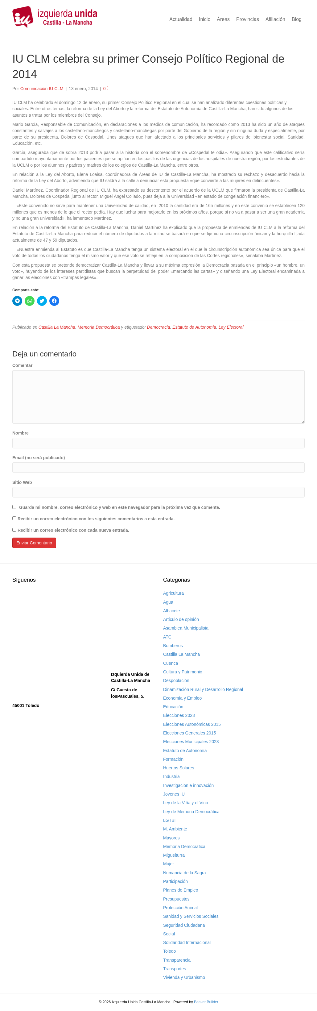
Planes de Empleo (180, 890)
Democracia (158, 327)
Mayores (171, 837)
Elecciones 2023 (179, 715)
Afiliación (275, 19)
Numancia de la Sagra (184, 872)
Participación (175, 881)
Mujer (168, 863)
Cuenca (170, 663)
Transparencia (177, 960)
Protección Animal (180, 907)
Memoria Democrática (99, 327)
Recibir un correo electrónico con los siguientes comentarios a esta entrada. (96, 518)
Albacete (171, 610)
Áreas (223, 19)
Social (169, 933)
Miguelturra (174, 855)
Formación (173, 759)
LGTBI (169, 820)
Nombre (20, 433)
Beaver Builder (206, 1002)
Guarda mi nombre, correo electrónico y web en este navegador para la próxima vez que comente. (119, 507)
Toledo (169, 951)
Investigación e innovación (188, 785)
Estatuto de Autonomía (194, 327)
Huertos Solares (178, 767)
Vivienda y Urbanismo (184, 977)
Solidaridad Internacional (187, 942)
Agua (168, 602)
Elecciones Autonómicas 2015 (192, 724)
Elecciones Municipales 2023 (191, 741)
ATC (167, 636)
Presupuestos (176, 899)
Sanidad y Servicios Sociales (191, 916)
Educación (173, 706)
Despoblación (176, 680)
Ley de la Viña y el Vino (185, 802)
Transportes (174, 968)
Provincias (247, 19)
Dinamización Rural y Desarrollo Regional (203, 689)
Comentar (22, 365)
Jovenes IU (174, 794)
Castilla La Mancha (57, 327)
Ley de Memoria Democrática (191, 811)
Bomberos (173, 645)
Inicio (204, 19)
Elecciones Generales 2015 (189, 732)
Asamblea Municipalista (185, 628)
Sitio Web (22, 482)
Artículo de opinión (181, 619)
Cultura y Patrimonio (182, 671)
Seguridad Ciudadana (184, 925)
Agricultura (173, 593)
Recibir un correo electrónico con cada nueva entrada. (73, 530)
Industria (171, 776)
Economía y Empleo (182, 698)
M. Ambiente (175, 828)
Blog (297, 19)
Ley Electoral (231, 327)
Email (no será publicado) (38, 457)
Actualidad (180, 19)
